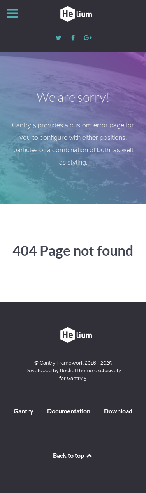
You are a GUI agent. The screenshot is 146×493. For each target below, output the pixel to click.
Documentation (68, 411)
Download (118, 411)
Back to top (73, 455)
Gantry (23, 411)
